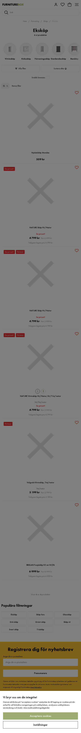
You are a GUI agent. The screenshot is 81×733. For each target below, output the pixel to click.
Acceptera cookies (40, 716)
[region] (40, 712)
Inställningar (40, 724)
